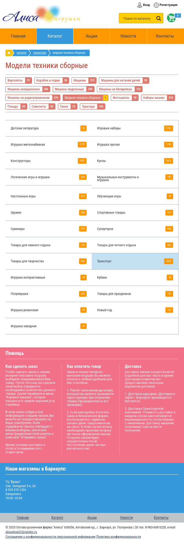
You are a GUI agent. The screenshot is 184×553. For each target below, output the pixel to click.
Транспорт (39, 53)
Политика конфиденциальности (118, 537)
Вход (146, 5)
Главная (20, 36)
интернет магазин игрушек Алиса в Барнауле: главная (9, 53)
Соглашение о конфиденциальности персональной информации (50, 537)
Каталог (60, 33)
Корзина (170, 18)
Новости (128, 36)
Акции (91, 36)
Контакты (165, 36)
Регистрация (169, 5)
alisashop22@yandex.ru (21, 532)
